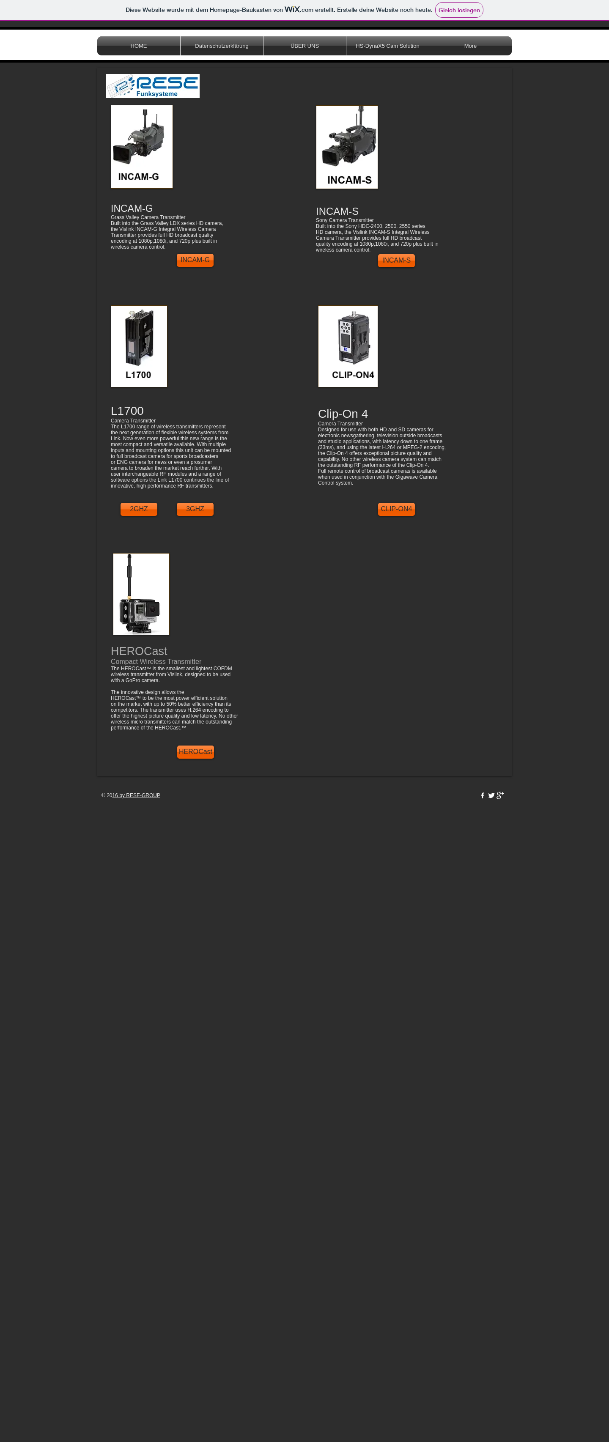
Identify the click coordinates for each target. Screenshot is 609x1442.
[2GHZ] (139, 509)
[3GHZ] (195, 509)
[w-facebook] (482, 795)
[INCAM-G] (195, 260)
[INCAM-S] (396, 260)
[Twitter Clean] (491, 795)
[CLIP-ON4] (396, 509)
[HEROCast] (195, 752)
